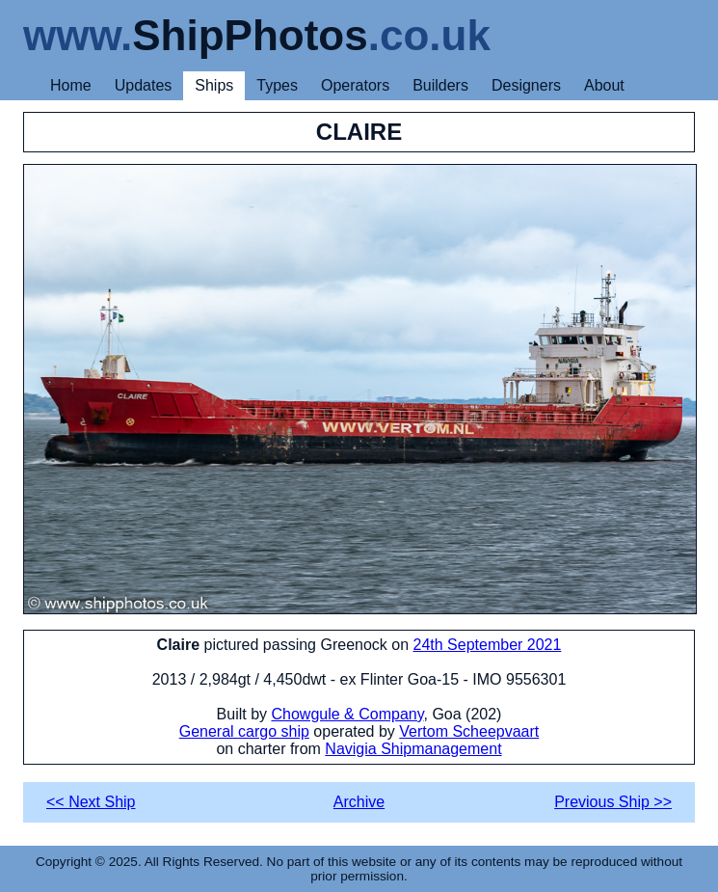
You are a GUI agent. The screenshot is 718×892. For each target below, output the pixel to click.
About (604, 85)
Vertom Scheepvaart (469, 731)
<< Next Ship (91, 802)
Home (71, 85)
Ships (214, 85)
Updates (144, 85)
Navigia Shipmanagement (413, 749)
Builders (440, 85)
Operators (355, 85)
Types (277, 85)
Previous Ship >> (613, 802)
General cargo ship (244, 731)
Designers (526, 85)
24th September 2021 (487, 644)
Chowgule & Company (347, 714)
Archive (359, 802)
